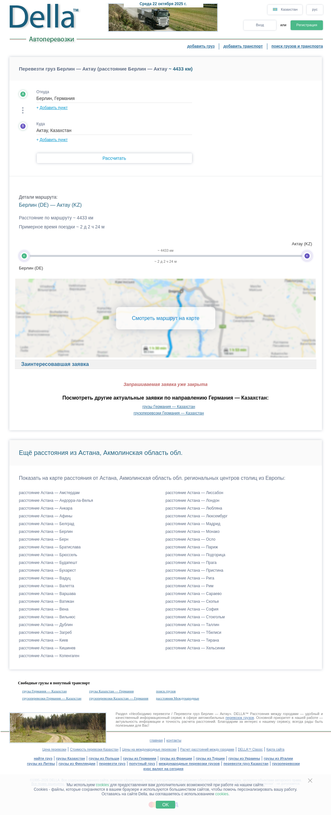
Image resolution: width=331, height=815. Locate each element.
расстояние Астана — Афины (45, 516)
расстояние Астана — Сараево (194, 593)
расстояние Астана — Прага (191, 562)
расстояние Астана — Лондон (192, 500)
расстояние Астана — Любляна (194, 508)
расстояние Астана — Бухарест (47, 570)
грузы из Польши (104, 758)
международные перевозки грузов (189, 763)
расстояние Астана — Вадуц (45, 578)
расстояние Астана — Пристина (194, 570)
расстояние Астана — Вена (44, 609)
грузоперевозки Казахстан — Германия (118, 698)
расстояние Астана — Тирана (192, 640)
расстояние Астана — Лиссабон (194, 492)
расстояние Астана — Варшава (47, 593)
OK (165, 804)
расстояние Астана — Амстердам (49, 492)
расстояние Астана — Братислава (50, 547)
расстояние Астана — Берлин (46, 531)
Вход (260, 25)
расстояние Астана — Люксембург (197, 516)
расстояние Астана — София (192, 609)
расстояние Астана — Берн (44, 539)
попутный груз (142, 763)
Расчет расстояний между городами (207, 749)
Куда (41, 124)
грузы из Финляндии (77, 763)
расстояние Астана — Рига (190, 578)
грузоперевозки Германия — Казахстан (168, 413)
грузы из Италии (278, 758)
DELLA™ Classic (250, 749)
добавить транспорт (243, 46)
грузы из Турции (210, 758)
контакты (173, 740)
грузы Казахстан (70, 758)
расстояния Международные (177, 698)
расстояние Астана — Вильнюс (47, 617)
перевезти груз (112, 763)
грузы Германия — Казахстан (168, 406)
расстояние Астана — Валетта (46, 586)
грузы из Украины (244, 758)
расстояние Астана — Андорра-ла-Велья (56, 500)
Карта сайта (275, 749)
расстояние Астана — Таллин (192, 624)
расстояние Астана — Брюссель (48, 555)
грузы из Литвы (41, 763)
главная (156, 740)
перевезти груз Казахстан (245, 763)
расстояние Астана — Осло (190, 539)
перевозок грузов (240, 718)
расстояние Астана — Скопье (192, 601)
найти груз (43, 758)
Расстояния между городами (274, 714)
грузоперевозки (286, 763)
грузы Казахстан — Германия (111, 691)
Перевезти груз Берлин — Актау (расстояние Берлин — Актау (93, 69)
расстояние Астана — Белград (46, 524)
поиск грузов (166, 691)
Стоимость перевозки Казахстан (94, 749)
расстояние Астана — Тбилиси (193, 632)
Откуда (43, 92)
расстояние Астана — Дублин (46, 624)
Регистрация (306, 25)
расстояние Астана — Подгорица (195, 555)
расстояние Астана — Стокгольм (195, 617)
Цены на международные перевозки (149, 749)
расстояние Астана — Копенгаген (49, 656)
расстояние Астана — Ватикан (46, 601)
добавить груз (201, 46)
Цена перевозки (54, 749)
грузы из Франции (176, 758)
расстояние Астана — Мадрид (193, 524)
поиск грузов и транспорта (297, 46)
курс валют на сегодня (164, 769)
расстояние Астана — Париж (192, 547)
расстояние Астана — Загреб (45, 632)
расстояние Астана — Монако (192, 531)
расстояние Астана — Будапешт (48, 562)
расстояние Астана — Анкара (45, 508)
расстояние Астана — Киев (43, 640)
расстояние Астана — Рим (189, 586)
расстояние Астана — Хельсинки (195, 648)
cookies (102, 785)
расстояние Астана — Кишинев (47, 648)
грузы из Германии (139, 758)
